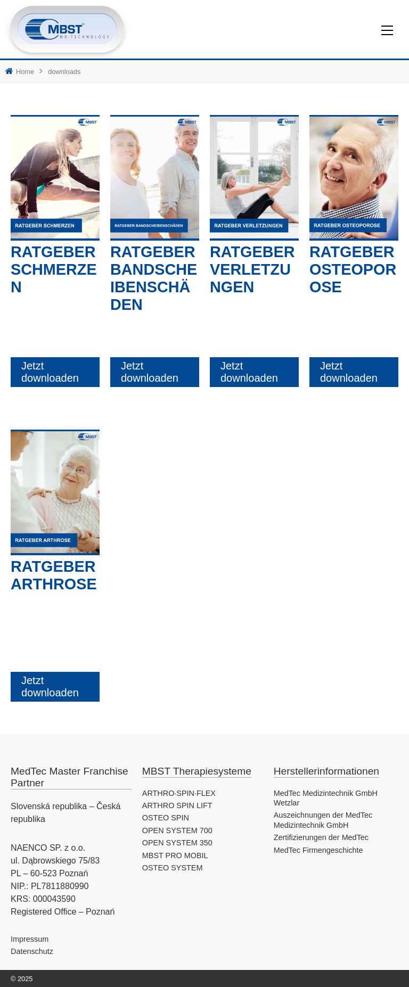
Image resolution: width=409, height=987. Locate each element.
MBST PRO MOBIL (175, 855)
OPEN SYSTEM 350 (177, 842)
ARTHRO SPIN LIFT (177, 805)
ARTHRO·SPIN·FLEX (179, 793)
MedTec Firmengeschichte (318, 850)
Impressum (29, 939)
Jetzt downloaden (50, 372)
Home (25, 72)
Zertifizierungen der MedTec (321, 837)
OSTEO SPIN (165, 817)
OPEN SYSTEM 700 (177, 830)
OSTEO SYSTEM (172, 867)
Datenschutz (32, 951)
